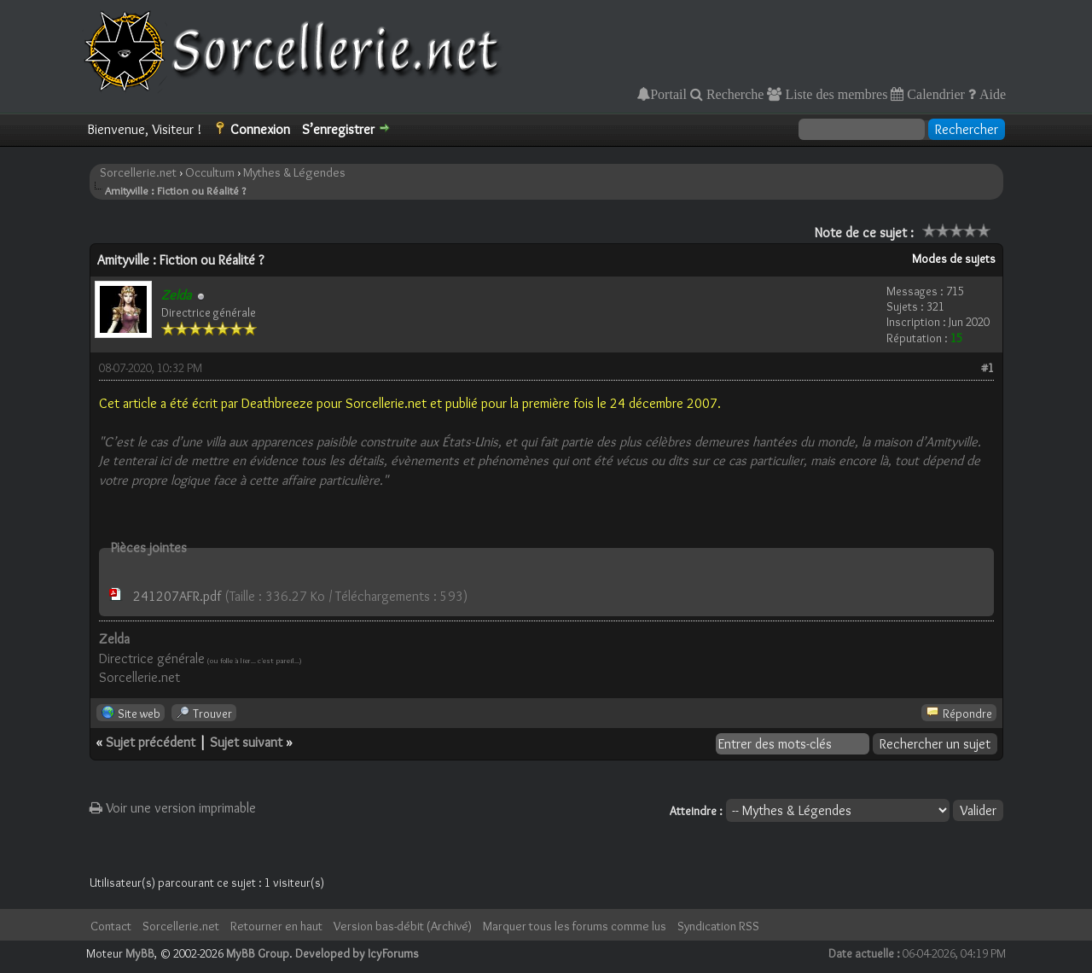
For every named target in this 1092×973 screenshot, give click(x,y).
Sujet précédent (150, 742)
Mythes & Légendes (294, 172)
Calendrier (934, 94)
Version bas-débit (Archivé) (403, 926)
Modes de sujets (954, 258)
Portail (668, 94)
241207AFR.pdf (177, 596)
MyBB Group (257, 953)
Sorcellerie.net (138, 172)
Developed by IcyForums (357, 953)
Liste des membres (834, 94)
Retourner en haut (276, 926)
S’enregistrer (338, 129)
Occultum (210, 172)
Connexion (260, 129)
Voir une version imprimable (173, 808)
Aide (991, 94)
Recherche (733, 94)
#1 (987, 368)
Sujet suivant (246, 742)
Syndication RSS (718, 926)
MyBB (139, 953)
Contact (110, 926)
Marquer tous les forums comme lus (574, 926)
